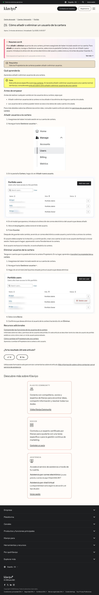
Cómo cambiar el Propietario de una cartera (21, 339)
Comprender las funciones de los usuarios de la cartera (25, 330)
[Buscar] (83, 2)
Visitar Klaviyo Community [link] (40, 409)
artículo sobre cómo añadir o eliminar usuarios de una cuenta (53, 85)
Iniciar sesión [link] (35, 494)
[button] (49, 148)
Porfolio (36, 19)
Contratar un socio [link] (37, 445)
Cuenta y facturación (24, 19)
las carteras (38, 83)
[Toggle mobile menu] (94, 8)
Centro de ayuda (9, 19)
